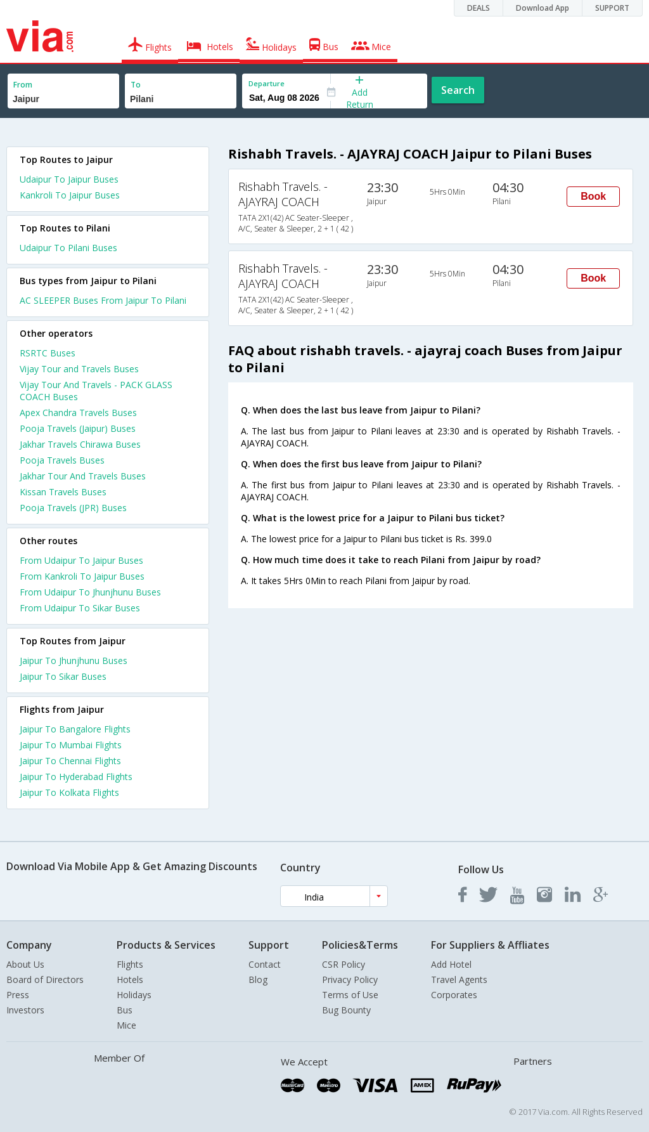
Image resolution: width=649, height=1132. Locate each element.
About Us (25, 964)
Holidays (134, 995)
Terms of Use (350, 995)
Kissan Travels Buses (63, 492)
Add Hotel (451, 964)
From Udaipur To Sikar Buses (80, 608)
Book (593, 196)
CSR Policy (343, 964)
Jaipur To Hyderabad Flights (76, 777)
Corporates (454, 995)
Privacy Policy (350, 979)
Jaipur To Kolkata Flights (69, 792)
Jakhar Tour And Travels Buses (83, 476)
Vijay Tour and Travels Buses (79, 369)
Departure (266, 83)
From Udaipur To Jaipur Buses (81, 560)
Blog (257, 979)
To (136, 84)
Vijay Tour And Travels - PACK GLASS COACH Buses (96, 391)
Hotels (130, 979)
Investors (25, 1010)
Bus (124, 1010)
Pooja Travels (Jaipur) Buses (78, 428)
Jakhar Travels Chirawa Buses (80, 444)
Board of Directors (45, 979)
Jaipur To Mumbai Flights (71, 745)
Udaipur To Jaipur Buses (69, 179)
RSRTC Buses (47, 353)
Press (17, 995)
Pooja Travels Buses (62, 460)
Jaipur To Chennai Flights (70, 761)
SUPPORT (612, 8)
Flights (130, 964)
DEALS (478, 8)
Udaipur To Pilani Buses (68, 248)
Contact (264, 964)
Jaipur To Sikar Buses (63, 676)
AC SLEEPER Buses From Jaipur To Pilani (103, 300)
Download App (542, 8)
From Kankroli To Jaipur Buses (82, 576)
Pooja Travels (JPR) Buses (73, 508)
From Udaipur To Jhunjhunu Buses (90, 592)
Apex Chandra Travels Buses (78, 413)
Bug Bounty (346, 1010)
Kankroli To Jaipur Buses (70, 195)
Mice (126, 1025)
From (22, 84)
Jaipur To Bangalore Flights (75, 729)
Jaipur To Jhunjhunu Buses (73, 660)
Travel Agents (459, 979)
